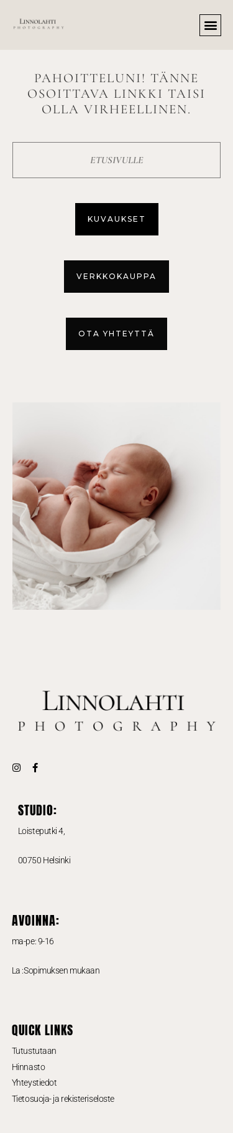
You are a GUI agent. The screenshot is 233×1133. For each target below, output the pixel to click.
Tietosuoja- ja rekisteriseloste (63, 1099)
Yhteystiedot (34, 1083)
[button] (210, 25)
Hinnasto (28, 1067)
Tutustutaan (34, 1051)
